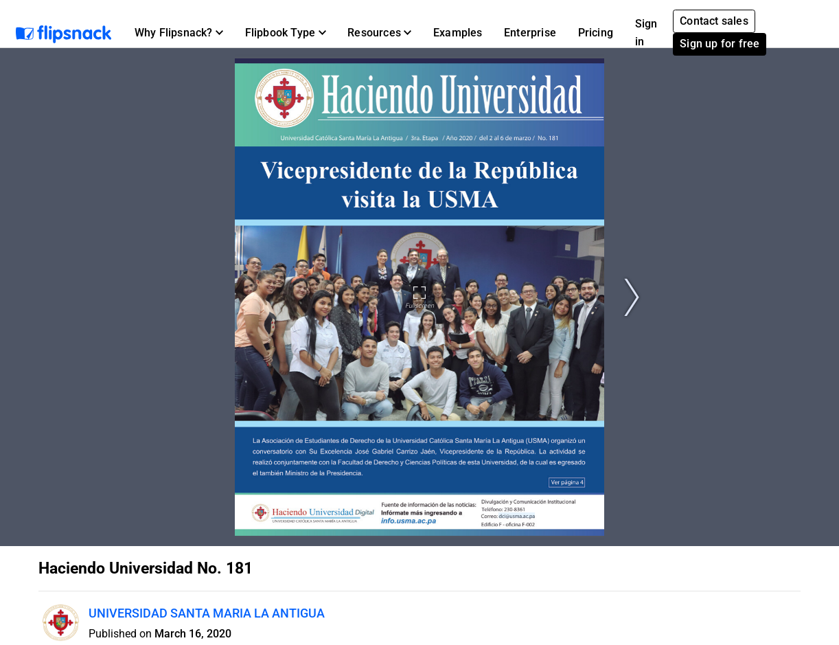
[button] (179, 33)
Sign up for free (719, 43)
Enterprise (530, 32)
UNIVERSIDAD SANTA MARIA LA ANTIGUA (207, 613)
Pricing (595, 32)
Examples (458, 32)
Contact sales (714, 20)
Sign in (646, 32)
